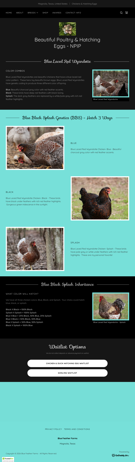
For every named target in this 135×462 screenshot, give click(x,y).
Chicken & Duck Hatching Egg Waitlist (67, 363)
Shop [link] (45, 13)
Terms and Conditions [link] (77, 429)
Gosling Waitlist (67, 373)
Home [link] (9, 13)
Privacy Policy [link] (53, 429)
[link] (126, 12)
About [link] (19, 13)
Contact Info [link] (73, 13)
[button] (33, 12)
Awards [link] (56, 13)
